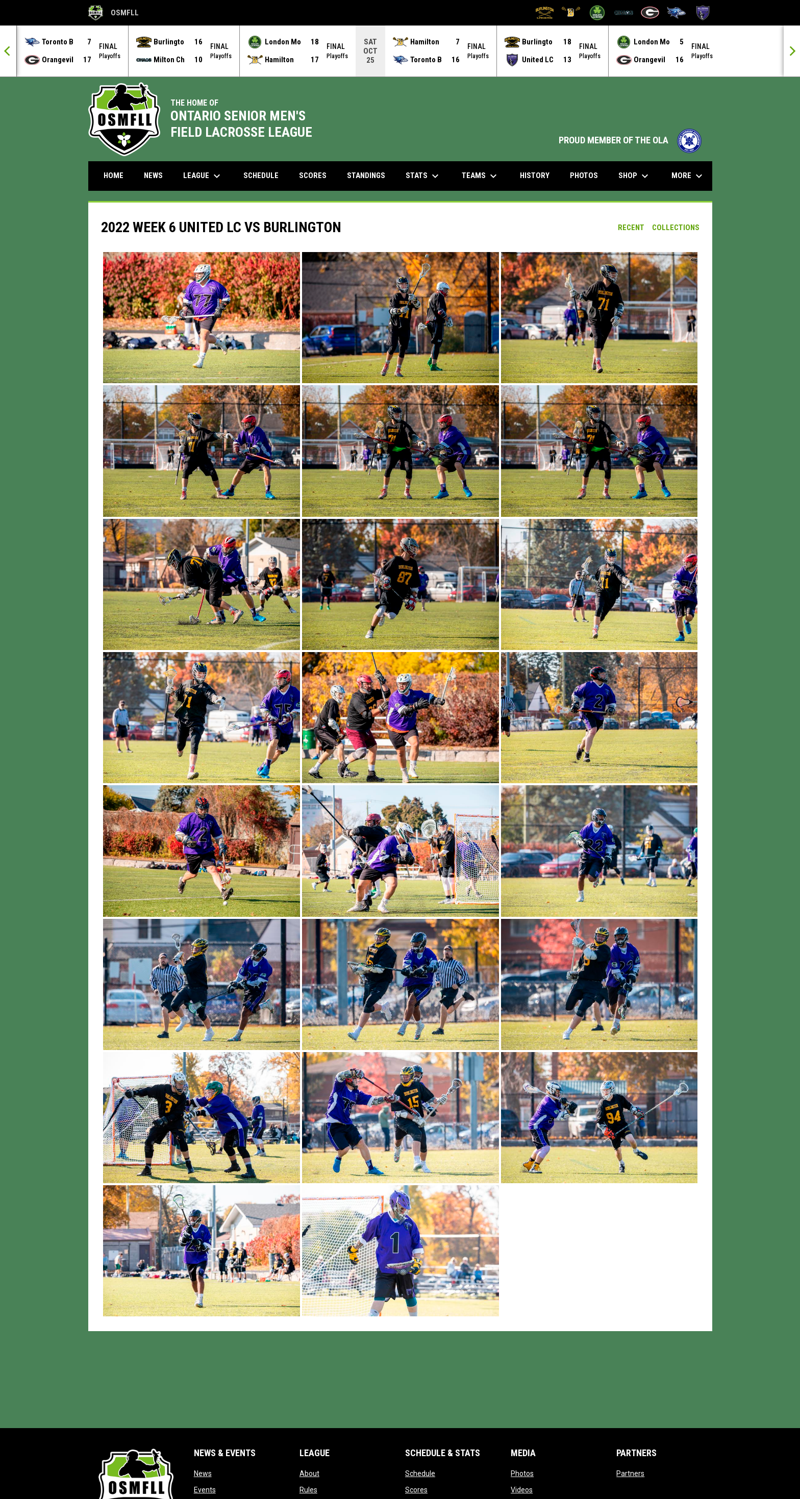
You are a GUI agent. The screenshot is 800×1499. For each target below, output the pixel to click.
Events (205, 1490)
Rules (308, 1490)
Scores (416, 1490)
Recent (631, 227)
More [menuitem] (688, 176)
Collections (675, 227)
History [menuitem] (534, 175)
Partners (630, 1473)
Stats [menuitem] (423, 176)
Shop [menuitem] (634, 176)
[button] (201, 317)
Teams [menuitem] (480, 176)
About (309, 1473)
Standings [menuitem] (366, 175)
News (203, 1473)
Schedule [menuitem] (261, 175)
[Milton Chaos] (623, 12)
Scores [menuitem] (313, 175)
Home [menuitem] (113, 175)
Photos (522, 1473)
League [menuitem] (203, 176)
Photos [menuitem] (584, 175)
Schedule (420, 1473)
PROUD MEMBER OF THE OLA (630, 140)
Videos (522, 1490)
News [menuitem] (153, 175)
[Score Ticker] (400, 51)
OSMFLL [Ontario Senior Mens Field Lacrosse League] (113, 12)
